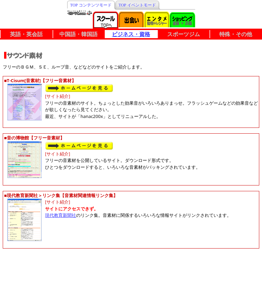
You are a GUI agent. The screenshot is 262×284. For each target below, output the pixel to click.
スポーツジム (183, 34)
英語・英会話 (26, 34)
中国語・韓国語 (78, 34)
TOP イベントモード (137, 5)
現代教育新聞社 (60, 215)
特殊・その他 (235, 34)
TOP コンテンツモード (91, 5)
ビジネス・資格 (131, 34)
